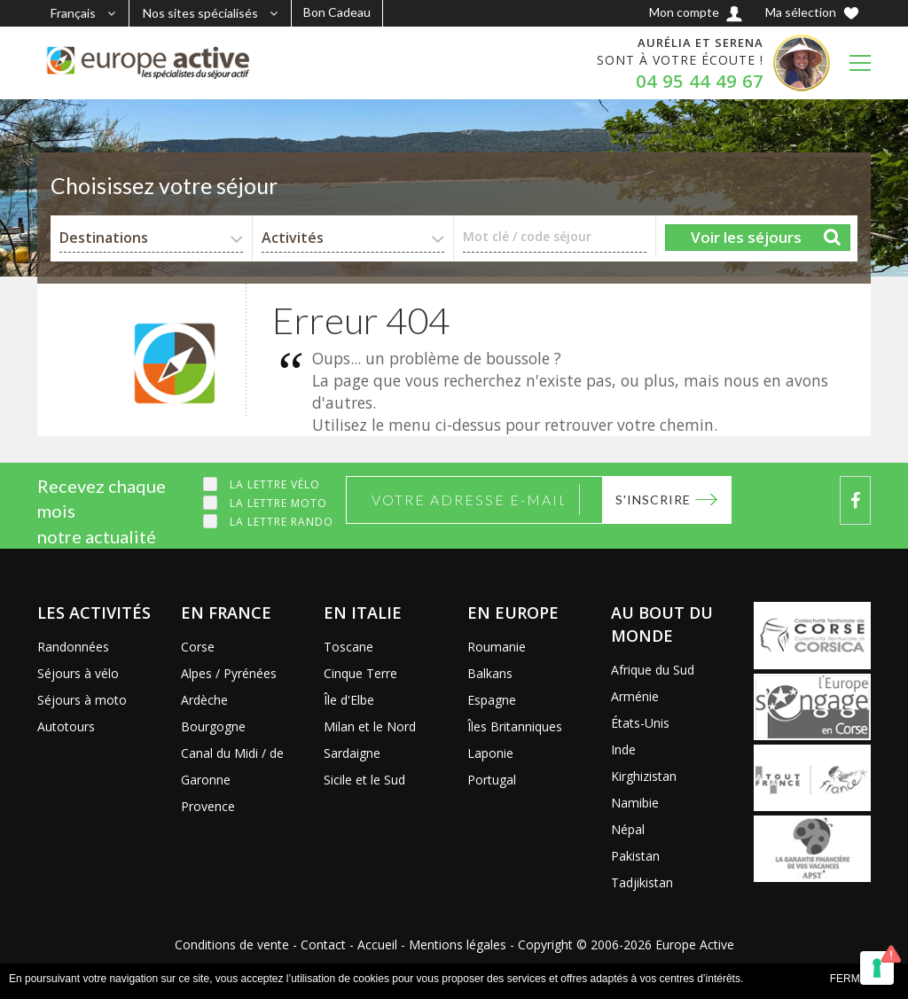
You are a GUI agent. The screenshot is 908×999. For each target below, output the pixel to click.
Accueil (377, 944)
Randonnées (73, 646)
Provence (208, 806)
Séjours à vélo (78, 673)
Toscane (348, 646)
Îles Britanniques (514, 726)
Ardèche (204, 699)
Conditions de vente (232, 944)
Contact (323, 944)
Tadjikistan (642, 882)
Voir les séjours (746, 237)
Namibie (635, 802)
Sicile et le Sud (364, 779)
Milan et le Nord (370, 726)
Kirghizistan (644, 776)
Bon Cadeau (337, 12)
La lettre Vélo (275, 484)
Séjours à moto (82, 699)
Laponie (490, 753)
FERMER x (858, 978)
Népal (628, 829)
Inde (623, 749)
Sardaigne (352, 753)
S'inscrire (653, 499)
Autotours (66, 726)
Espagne (491, 699)
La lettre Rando (281, 521)
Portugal (491, 779)
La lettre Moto (278, 503)
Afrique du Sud (652, 669)
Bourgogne (213, 726)
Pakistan (635, 855)
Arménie (635, 696)
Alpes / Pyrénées (229, 673)
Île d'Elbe (349, 699)
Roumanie (496, 646)
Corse (198, 646)
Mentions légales (457, 944)
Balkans (490, 673)
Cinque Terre (360, 673)
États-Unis (640, 722)
